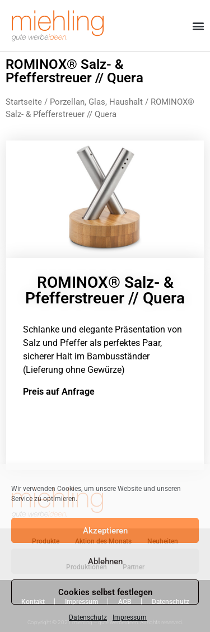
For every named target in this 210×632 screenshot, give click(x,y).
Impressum (130, 617)
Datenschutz (88, 617)
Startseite (24, 102)
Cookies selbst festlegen (105, 592)
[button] (198, 26)
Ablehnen (105, 561)
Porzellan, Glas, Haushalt (96, 102)
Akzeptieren (105, 531)
